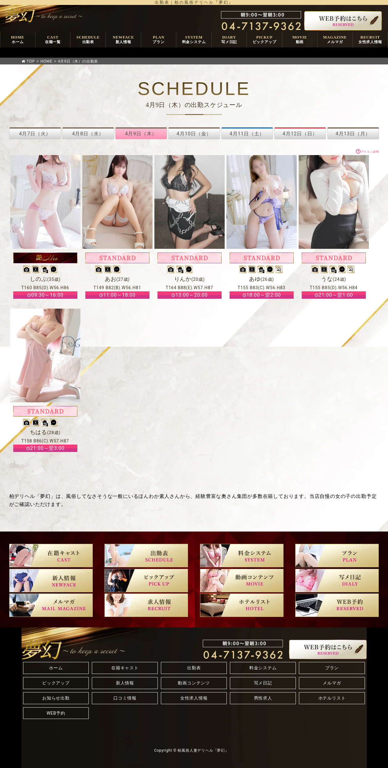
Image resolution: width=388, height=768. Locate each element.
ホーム (56, 667)
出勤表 (194, 667)
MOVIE (299, 39)
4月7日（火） (35, 134)
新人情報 (125, 682)
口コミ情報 (124, 698)
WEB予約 (56, 713)
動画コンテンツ (194, 682)
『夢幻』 (221, 750)
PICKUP (264, 39)
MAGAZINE (335, 39)
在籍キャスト (125, 667)
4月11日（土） (247, 134)
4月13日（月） (353, 134)
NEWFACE (123, 39)
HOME (17, 39)
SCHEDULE (88, 39)
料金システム (263, 667)
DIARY (229, 39)
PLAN (158, 39)
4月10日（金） (194, 134)
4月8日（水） (88, 134)
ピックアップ (56, 682)
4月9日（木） (141, 134)
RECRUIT (370, 39)
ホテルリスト (332, 698)
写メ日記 (263, 682)
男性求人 (263, 698)
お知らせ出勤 (56, 698)
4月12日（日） (300, 134)
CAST (53, 39)
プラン (332, 667)
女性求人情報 (194, 698)
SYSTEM (194, 39)
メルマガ (332, 682)
